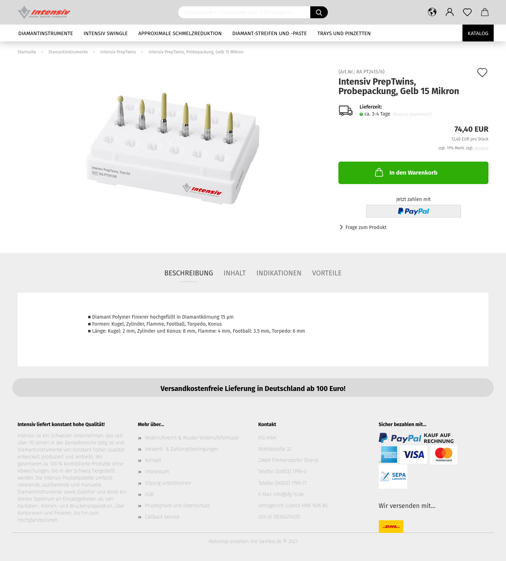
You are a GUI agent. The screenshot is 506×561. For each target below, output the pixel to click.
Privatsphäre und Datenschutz (177, 506)
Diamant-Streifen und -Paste (269, 33)
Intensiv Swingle (106, 33)
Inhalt (234, 273)
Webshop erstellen (229, 541)
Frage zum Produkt (366, 227)
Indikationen (279, 273)
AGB (149, 494)
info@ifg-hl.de (288, 494)
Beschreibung (188, 273)
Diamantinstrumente (45, 33)
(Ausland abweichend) (412, 114)
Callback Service (162, 517)
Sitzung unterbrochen (168, 483)
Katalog (478, 33)
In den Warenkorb (405, 172)
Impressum (157, 472)
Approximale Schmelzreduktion (180, 33)
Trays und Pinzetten (344, 33)
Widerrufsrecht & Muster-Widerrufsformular (192, 438)
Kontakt (153, 460)
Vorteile (327, 273)
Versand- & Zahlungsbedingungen (182, 449)
